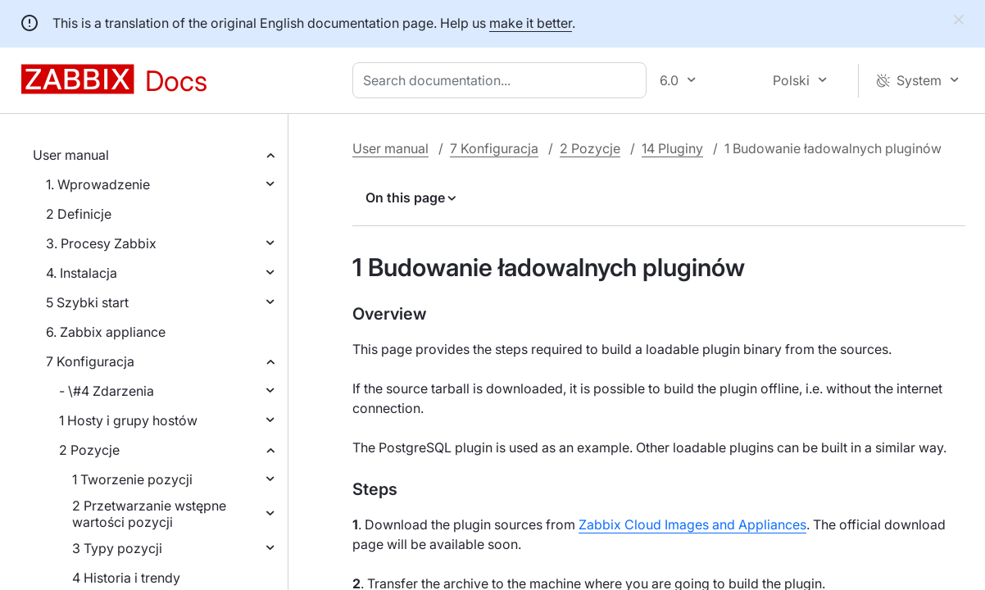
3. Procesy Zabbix (101, 243)
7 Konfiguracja (90, 361)
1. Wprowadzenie (98, 184)
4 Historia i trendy (126, 578)
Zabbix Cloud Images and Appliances (692, 524)
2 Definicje (78, 214)
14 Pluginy (672, 148)
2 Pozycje (89, 450)
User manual (71, 155)
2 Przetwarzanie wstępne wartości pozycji (149, 513)
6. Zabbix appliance (106, 332)
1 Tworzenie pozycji (132, 479)
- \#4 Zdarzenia (106, 391)
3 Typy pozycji (117, 548)
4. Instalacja (81, 273)
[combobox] (502, 80)
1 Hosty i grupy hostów (128, 420)
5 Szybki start (87, 302)
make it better (530, 23)
